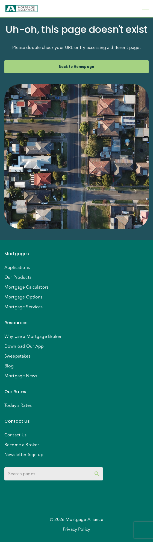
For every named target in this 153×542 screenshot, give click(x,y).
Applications (17, 267)
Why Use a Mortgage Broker (33, 336)
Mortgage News (20, 376)
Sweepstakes (17, 356)
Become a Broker (21, 445)
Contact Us (15, 435)
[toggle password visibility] (97, 473)
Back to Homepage (76, 66)
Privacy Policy (76, 529)
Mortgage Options (23, 297)
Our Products (17, 277)
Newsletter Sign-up (23, 454)
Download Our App (24, 346)
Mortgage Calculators (26, 287)
